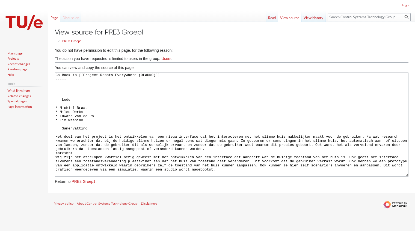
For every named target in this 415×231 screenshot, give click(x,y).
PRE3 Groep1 (72, 41)
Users (166, 58)
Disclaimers (149, 224)
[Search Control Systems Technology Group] (369, 17)
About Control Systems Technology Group (107, 224)
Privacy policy (63, 224)
